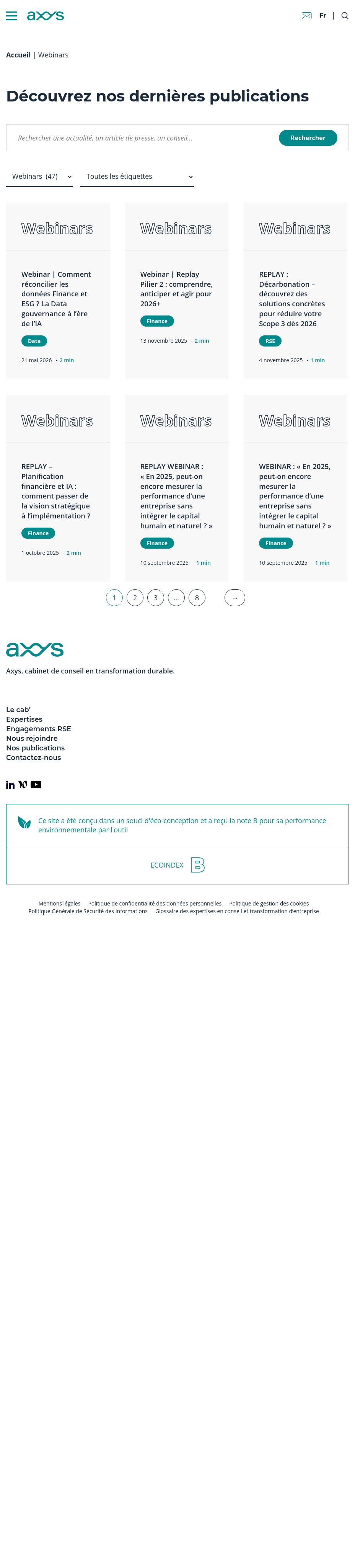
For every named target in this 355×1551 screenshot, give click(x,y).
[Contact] (307, 15)
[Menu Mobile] (11, 15)
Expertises (24, 719)
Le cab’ (18, 710)
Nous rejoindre (32, 738)
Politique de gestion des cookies (269, 903)
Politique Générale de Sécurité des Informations (88, 911)
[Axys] (35, 15)
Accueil (18, 54)
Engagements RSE (38, 729)
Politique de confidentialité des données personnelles (154, 903)
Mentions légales (60, 903)
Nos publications (35, 748)
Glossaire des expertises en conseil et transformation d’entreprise (237, 911)
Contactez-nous (33, 757)
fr (322, 15)
